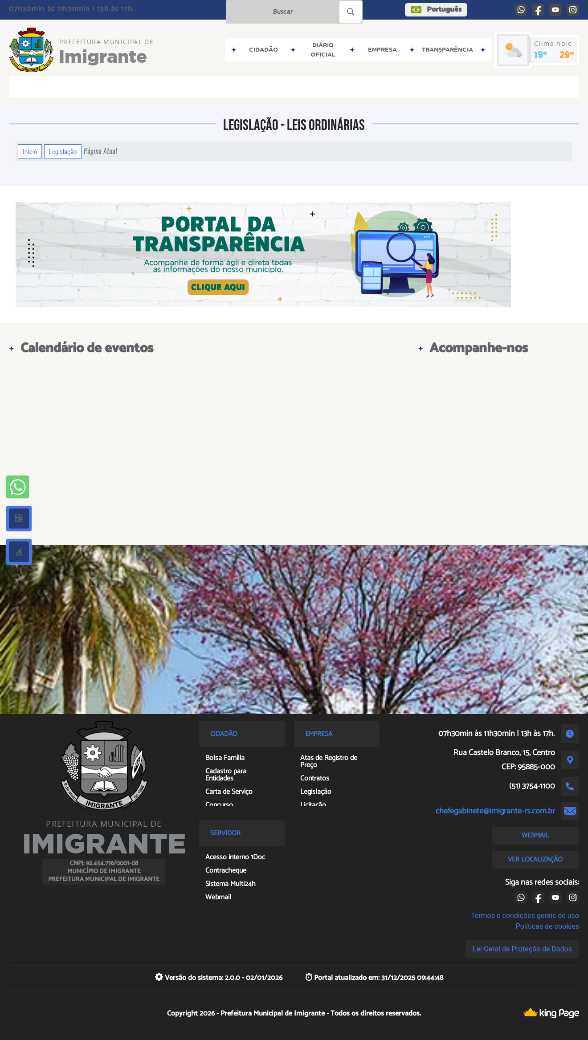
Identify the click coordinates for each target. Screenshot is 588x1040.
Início (30, 151)
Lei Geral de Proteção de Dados (522, 949)
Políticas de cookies (547, 926)
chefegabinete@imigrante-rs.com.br (495, 811)
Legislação (63, 151)
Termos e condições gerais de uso (525, 915)
